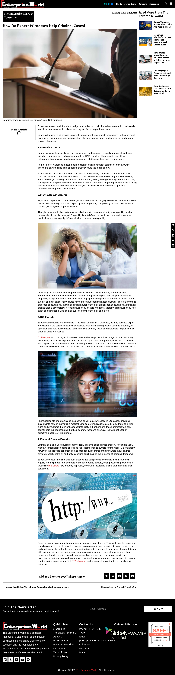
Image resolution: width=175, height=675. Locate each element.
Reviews (143, 3)
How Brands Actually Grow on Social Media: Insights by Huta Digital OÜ (162, 57)
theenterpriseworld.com (160, 634)
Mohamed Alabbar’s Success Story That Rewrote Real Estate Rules (162, 39)
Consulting (11, 17)
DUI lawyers (44, 337)
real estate (53, 465)
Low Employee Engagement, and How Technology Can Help (162, 74)
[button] (106, 576)
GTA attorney (78, 561)
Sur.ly (165, 640)
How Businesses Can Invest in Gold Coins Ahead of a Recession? (162, 90)
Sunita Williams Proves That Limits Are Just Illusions (163, 24)
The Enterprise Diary (126, 3)
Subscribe (154, 3)
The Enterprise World (86, 670)
